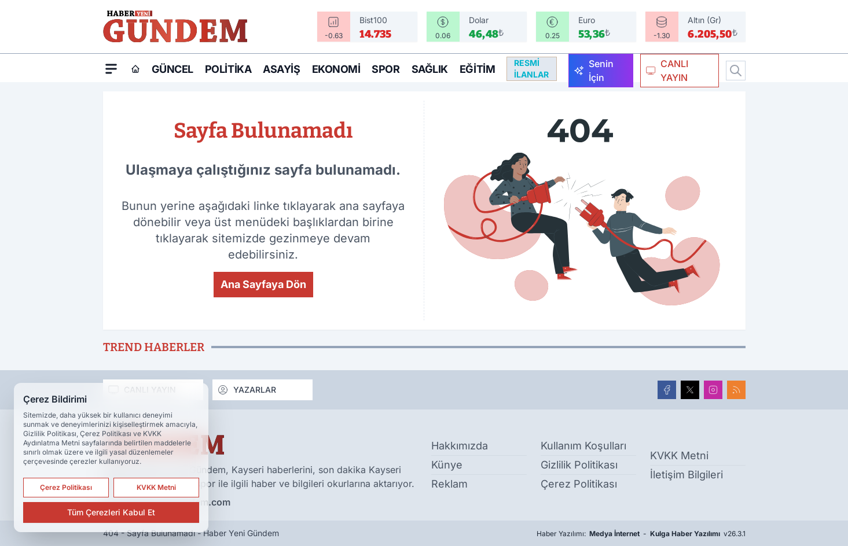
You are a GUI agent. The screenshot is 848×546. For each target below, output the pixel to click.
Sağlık (430, 69)
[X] (690, 390)
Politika (228, 69)
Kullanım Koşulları (583, 446)
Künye (446, 465)
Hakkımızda (459, 446)
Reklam (449, 484)
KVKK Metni (679, 455)
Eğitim (477, 69)
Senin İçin (594, 70)
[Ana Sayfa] (135, 69)
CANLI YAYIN (666, 70)
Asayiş (281, 69)
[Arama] (736, 70)
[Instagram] (713, 390)
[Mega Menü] (111, 68)
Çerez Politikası (579, 484)
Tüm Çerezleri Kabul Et (111, 512)
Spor (385, 69)
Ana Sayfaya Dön (263, 284)
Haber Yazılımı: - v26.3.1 (641, 533)
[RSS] (736, 390)
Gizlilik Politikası (579, 465)
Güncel (172, 69)
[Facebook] (667, 390)
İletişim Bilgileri (686, 474)
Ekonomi (336, 69)
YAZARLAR (246, 390)
